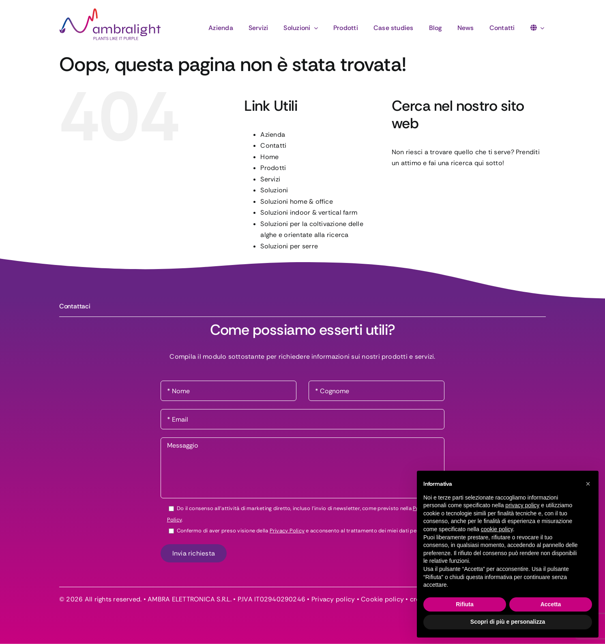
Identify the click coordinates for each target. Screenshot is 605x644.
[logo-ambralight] (110, 11)
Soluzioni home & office (296, 201)
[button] (587, 483)
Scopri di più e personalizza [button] (507, 621)
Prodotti (273, 168)
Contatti (273, 145)
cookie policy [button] (497, 529)
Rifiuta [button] (465, 604)
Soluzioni (274, 190)
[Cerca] (402, 187)
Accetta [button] (551, 604)
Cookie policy (382, 599)
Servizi (270, 179)
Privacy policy (333, 599)
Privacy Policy (287, 530)
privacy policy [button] (522, 505)
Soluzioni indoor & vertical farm (308, 212)
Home (269, 157)
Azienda (272, 134)
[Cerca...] (469, 187)
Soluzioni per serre (289, 246)
